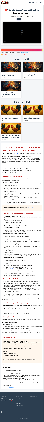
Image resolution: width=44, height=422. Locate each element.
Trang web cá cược (22, 13)
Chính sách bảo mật (19, 403)
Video (36, 2)
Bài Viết (40, 2)
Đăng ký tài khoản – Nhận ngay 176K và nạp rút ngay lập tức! (14, 54)
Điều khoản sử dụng (19, 405)
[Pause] (4, 42)
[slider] (17, 41)
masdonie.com (15, 153)
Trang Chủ (31, 2)
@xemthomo (12, 268)
